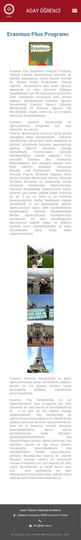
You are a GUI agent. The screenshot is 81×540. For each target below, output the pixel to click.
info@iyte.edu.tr (42, 525)
